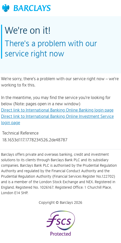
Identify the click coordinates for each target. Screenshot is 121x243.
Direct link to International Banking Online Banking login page (57, 110)
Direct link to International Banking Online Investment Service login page (57, 119)
